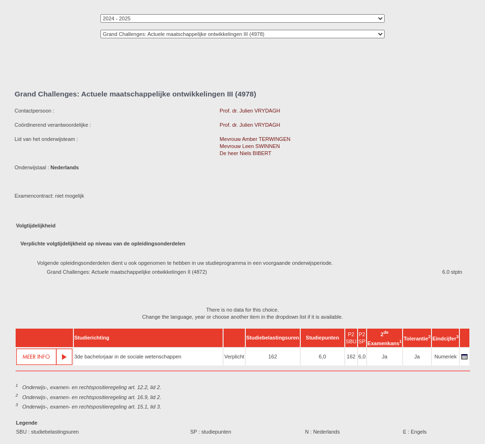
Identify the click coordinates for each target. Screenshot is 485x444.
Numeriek (445, 356)
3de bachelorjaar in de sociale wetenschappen (127, 356)
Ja (384, 356)
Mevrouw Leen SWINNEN (250, 146)
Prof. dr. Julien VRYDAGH (250, 110)
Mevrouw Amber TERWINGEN (255, 139)
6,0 (322, 356)
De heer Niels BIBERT (245, 153)
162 (272, 356)
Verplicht (234, 356)
